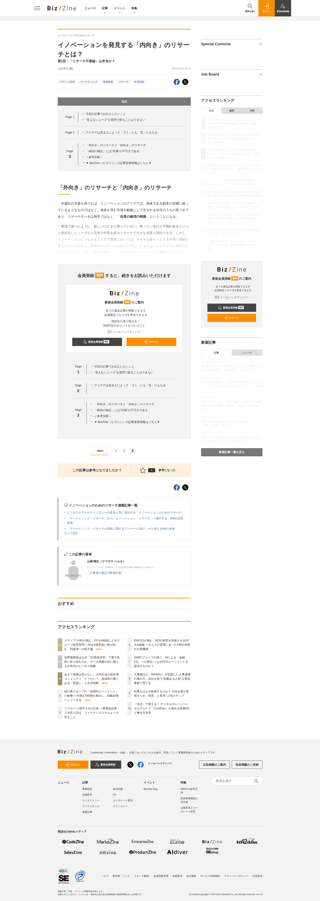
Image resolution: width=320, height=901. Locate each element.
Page (69, 117)
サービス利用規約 (210, 876)
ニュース (90, 8)
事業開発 (108, 81)
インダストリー (91, 800)
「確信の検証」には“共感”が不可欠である (112, 151)
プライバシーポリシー (236, 876)
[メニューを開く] (37, 8)
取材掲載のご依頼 (247, 764)
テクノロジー (120, 806)
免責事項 (177, 876)
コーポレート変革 (123, 800)
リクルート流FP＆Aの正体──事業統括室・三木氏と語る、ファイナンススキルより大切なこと (92, 713)
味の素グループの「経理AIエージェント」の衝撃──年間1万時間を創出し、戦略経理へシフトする (91, 696)
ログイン (150, 342)
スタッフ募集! (141, 876)
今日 (211, 110)
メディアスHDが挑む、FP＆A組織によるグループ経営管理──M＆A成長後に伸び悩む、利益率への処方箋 (92, 645)
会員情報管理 (161, 876)
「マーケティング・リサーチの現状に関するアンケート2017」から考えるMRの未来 (121, 528)
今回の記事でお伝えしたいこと (106, 113)
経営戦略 (118, 789)
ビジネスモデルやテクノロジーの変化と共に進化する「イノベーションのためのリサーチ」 (125, 512)
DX (114, 794)
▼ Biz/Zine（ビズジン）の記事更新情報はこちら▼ (118, 163)
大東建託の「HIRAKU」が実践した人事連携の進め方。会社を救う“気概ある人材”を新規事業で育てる (162, 679)
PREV (98, 451)
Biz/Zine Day (151, 789)
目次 (154, 101)
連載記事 (87, 812)
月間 (252, 110)
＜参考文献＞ (94, 157)
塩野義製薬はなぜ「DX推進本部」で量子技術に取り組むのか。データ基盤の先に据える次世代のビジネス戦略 (92, 662)
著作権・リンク (121, 876)
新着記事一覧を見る (232, 452)
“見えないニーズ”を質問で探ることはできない (115, 119)
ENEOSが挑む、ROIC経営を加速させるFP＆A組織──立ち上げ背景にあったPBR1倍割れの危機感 (162, 645)
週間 (231, 110)
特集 (134, 8)
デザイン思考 (67, 81)
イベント (119, 8)
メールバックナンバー (124, 331)
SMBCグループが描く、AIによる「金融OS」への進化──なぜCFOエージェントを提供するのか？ (161, 662)
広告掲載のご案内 (214, 764)
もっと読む (71, 533)
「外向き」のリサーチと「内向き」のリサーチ (116, 145)
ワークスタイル (91, 806)
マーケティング (88, 81)
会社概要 (191, 876)
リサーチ (124, 81)
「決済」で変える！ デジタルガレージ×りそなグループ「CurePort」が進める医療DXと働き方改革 (161, 708)
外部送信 (257, 876)
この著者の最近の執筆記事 (104, 572)
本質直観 (139, 81)
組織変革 (87, 794)
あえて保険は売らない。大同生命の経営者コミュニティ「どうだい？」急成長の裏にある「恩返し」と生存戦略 (91, 679)
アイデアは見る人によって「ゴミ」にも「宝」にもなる (121, 132)
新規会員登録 (96, 342)
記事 (105, 8)
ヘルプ (105, 876)
